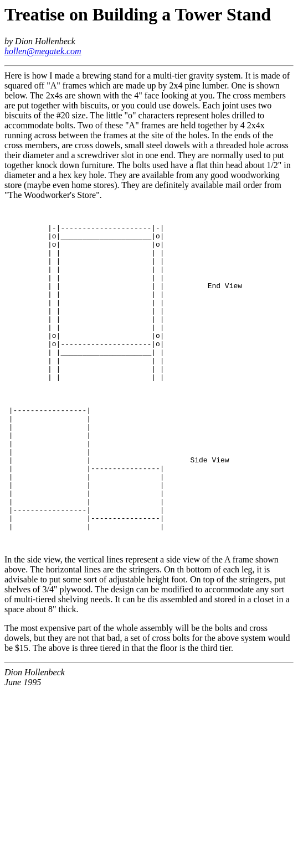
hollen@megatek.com (42, 51)
